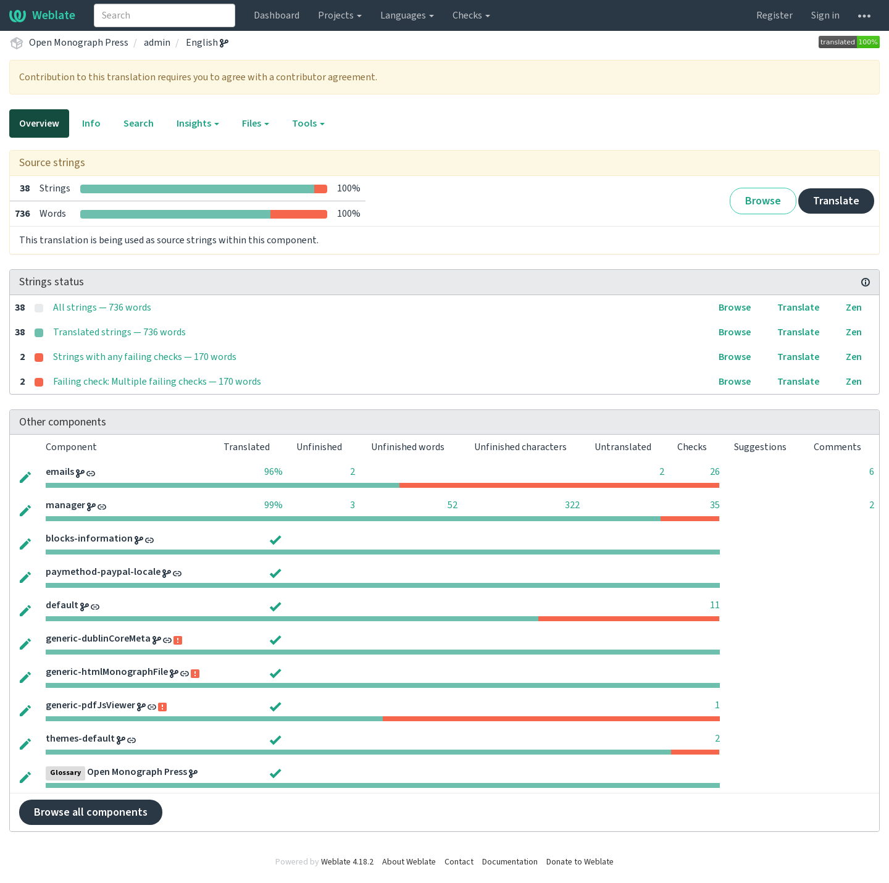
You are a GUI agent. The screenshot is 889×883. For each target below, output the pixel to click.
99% (273, 505)
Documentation (510, 862)
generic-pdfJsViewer (90, 705)
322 (572, 505)
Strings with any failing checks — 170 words (144, 357)
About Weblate (409, 862)
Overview (39, 123)
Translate (836, 201)
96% (273, 472)
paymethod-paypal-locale (103, 572)
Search (138, 123)
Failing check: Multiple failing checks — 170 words (157, 381)
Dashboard (276, 15)
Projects (340, 15)
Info (91, 123)
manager (65, 505)
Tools (308, 123)
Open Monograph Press (78, 42)
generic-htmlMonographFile (107, 672)
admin (157, 42)
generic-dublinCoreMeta (98, 638)
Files (255, 123)
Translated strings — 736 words (119, 332)
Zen (854, 307)
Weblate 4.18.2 (347, 862)
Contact (459, 862)
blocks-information (89, 538)
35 (715, 505)
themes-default (80, 738)
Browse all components (91, 812)
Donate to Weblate (580, 862)
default (62, 605)
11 (715, 605)
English (207, 42)
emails (60, 472)
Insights (198, 123)
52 (452, 505)
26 (715, 472)
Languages (407, 15)
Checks (471, 15)
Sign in (825, 15)
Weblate (42, 15)
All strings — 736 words (102, 307)
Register (774, 15)
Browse (763, 201)
